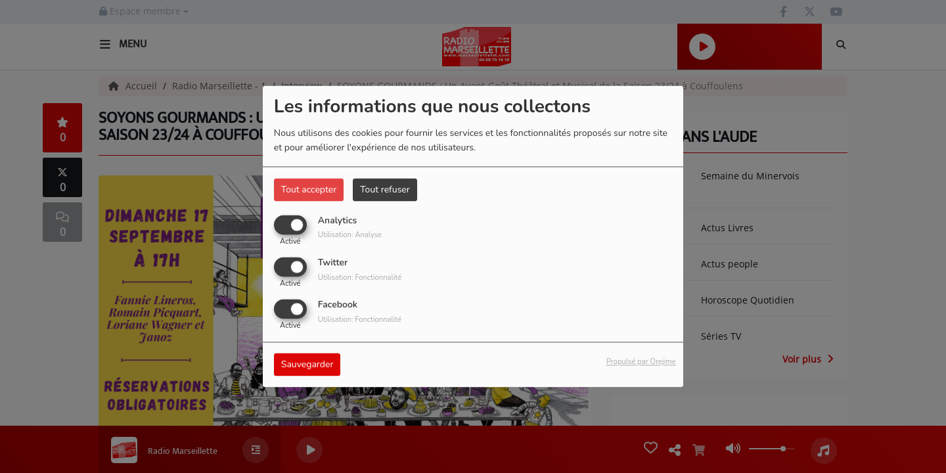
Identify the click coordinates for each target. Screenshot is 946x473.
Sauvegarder (307, 365)
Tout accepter (308, 189)
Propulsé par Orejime (641, 362)
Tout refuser (385, 189)
